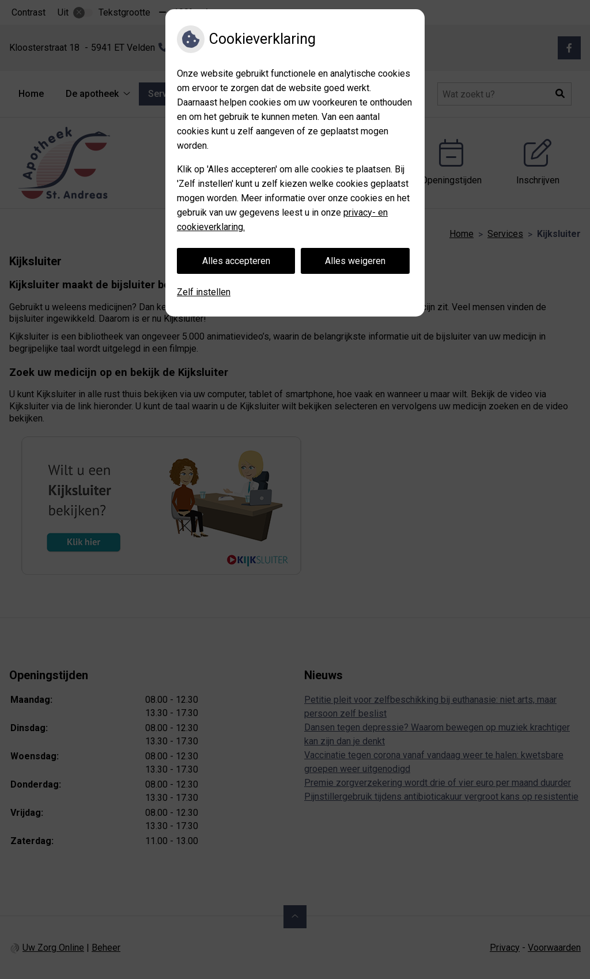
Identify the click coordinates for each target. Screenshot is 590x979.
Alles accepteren (236, 260)
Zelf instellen (203, 292)
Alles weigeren (355, 260)
